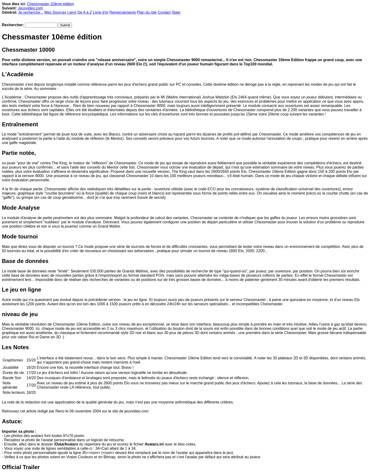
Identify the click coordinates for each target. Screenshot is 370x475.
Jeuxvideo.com (30, 8)
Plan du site (147, 12)
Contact (164, 12)
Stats (176, 12)
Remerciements (122, 12)
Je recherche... (30, 12)
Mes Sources (55, 12)
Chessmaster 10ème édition (50, 4)
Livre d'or (100, 12)
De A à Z (84, 12)
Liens (71, 12)
